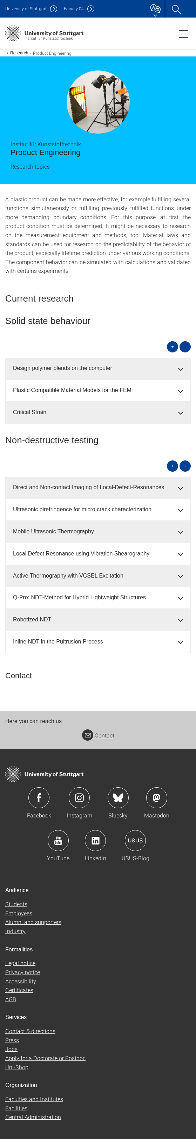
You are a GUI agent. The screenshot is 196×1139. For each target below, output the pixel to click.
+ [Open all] (172, 346)
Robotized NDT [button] (32, 619)
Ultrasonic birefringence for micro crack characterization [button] (82, 509)
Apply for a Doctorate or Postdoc (45, 1058)
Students (16, 904)
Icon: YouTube (58, 840)
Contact (98, 735)
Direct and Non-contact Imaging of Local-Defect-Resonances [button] (88, 487)
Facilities (16, 1108)
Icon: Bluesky (118, 797)
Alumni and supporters (33, 921)
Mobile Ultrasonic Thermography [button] (53, 531)
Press (12, 1040)
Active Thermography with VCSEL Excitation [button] (68, 576)
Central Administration (33, 1116)
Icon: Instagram (79, 797)
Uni (26, 8)
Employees (18, 913)
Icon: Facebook (38, 797)
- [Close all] (185, 346)
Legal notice (20, 962)
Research (19, 52)
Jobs (11, 1048)
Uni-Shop (16, 1067)
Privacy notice (22, 972)
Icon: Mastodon (156, 797)
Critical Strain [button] (29, 412)
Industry (15, 931)
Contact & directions (30, 1030)
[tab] (98, 368)
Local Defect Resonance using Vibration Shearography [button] (81, 554)
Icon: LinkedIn (95, 840)
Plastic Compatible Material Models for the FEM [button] (72, 390)
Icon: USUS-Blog (135, 840)
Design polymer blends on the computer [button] (62, 368)
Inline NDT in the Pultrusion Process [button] (58, 642)
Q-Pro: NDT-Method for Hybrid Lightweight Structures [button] (79, 597)
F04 (74, 8)
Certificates (19, 989)
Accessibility (20, 981)
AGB (10, 999)
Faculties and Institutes (34, 1099)
